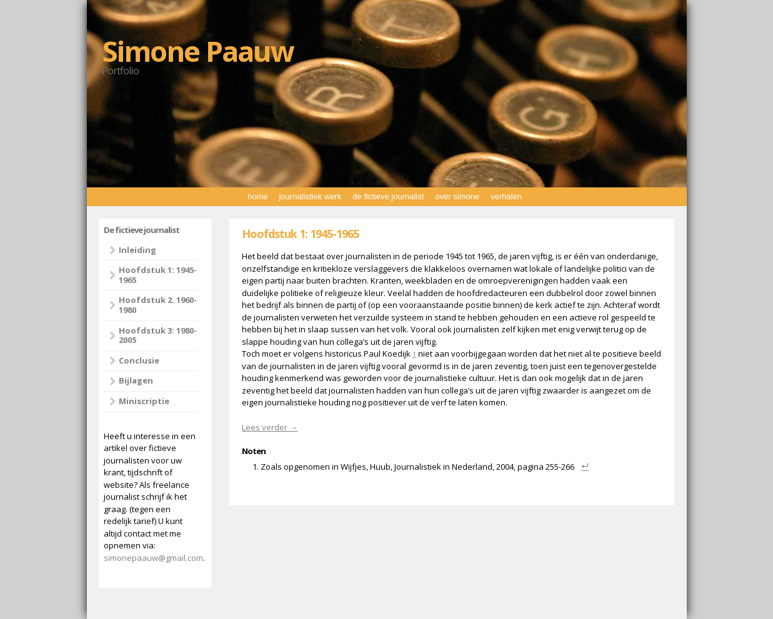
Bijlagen (136, 380)
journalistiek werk (310, 196)
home (257, 196)
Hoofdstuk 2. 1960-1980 (158, 304)
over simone (457, 196)
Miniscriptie (144, 401)
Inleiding (137, 249)
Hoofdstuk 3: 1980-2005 (158, 335)
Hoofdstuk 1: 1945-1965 (158, 274)
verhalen (506, 196)
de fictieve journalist (388, 196)
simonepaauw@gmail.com (153, 557)
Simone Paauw (198, 50)
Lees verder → (269, 427)
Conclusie (139, 360)
